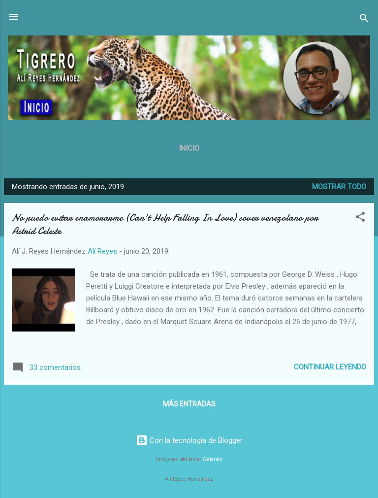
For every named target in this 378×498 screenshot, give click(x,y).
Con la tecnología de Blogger (189, 440)
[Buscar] (364, 20)
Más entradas (189, 404)
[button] (360, 218)
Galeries (212, 459)
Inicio (189, 148)
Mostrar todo (339, 186)
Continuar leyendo (330, 367)
